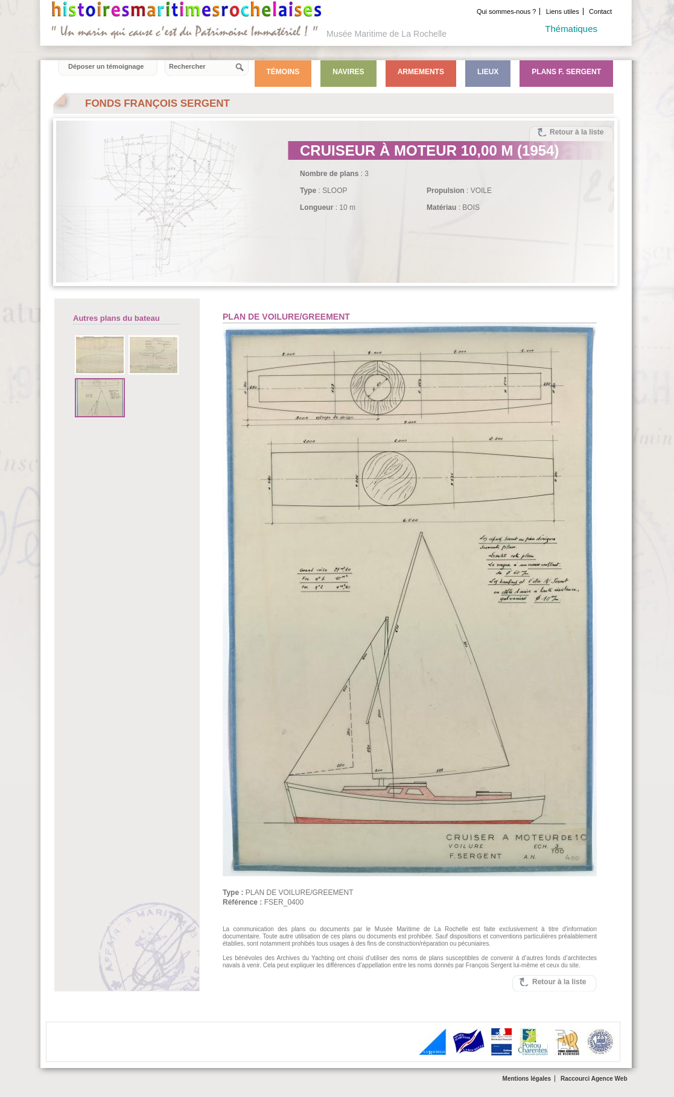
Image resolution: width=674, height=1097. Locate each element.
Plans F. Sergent (566, 72)
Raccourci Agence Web (594, 1078)
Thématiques (571, 29)
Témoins (283, 72)
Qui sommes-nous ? (506, 11)
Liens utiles (562, 11)
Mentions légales (527, 1078)
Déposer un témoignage (106, 66)
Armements (421, 72)
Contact (600, 11)
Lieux (487, 72)
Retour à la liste (576, 132)
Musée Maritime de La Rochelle (386, 34)
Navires (348, 72)
